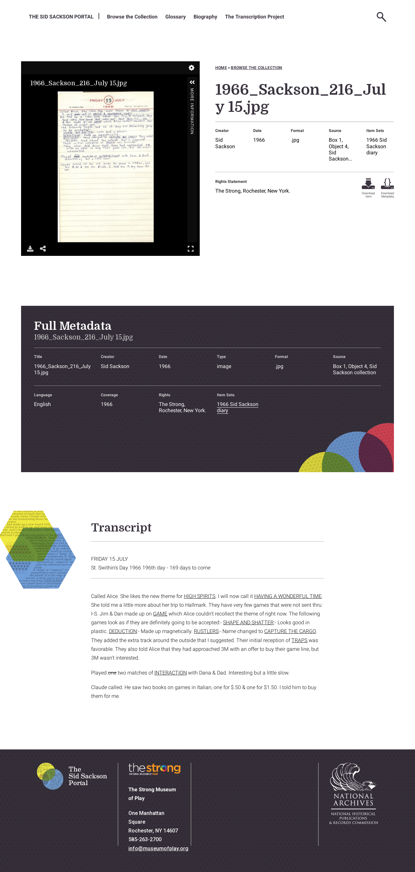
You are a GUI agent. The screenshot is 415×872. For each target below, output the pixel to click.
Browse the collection (256, 68)
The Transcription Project (254, 17)
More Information (192, 91)
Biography (205, 17)
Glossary (175, 17)
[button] (192, 82)
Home (221, 68)
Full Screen (191, 249)
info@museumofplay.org (158, 848)
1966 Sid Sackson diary (376, 146)
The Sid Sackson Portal (61, 17)
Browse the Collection (132, 17)
